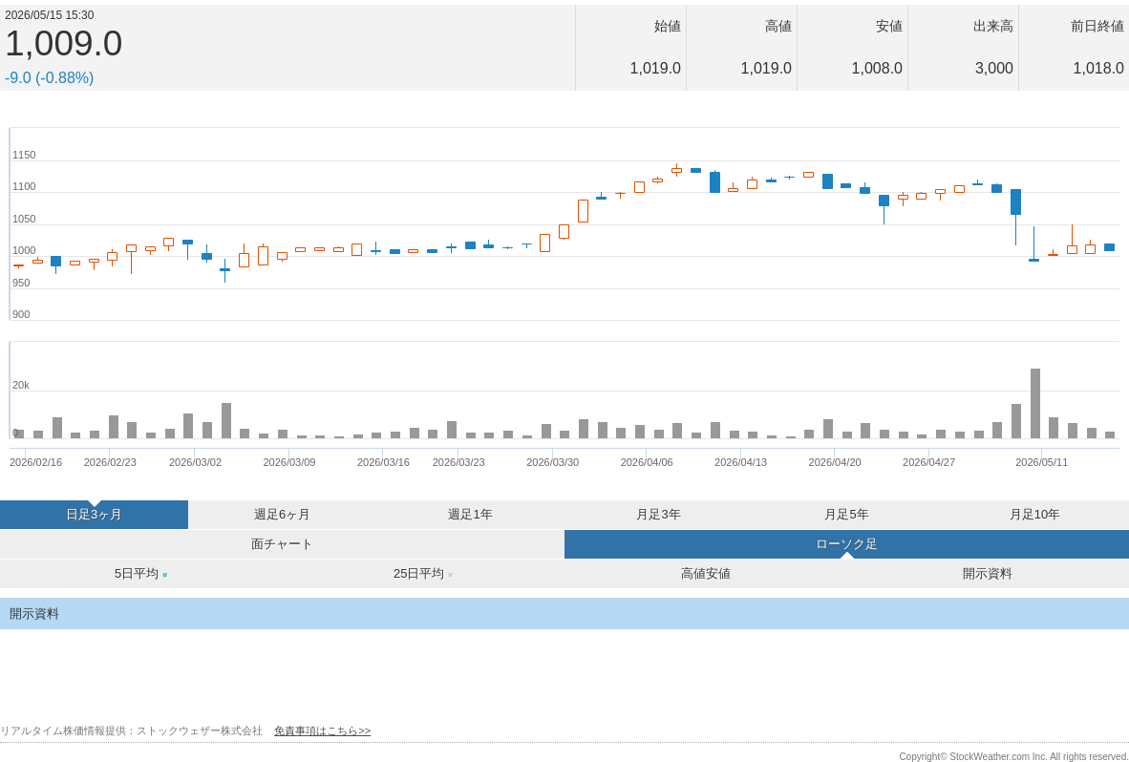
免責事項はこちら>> (322, 730)
